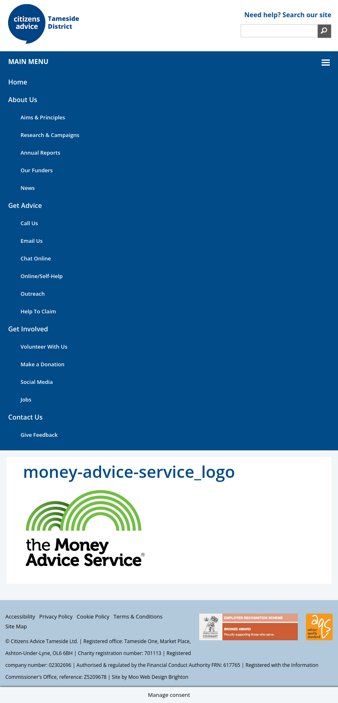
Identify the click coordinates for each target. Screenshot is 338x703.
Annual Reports (40, 152)
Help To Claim (38, 311)
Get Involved (28, 328)
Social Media (37, 382)
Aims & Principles (43, 117)
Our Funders (37, 170)
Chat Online (36, 258)
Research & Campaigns (50, 135)
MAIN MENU (28, 61)
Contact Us (25, 417)
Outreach (33, 293)
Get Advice (25, 205)
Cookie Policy (93, 616)
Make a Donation (42, 364)
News (28, 188)
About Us (22, 99)
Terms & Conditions (137, 616)
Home (17, 82)
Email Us (32, 240)
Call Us (29, 223)
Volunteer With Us (44, 346)
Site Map (16, 626)
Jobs (26, 399)
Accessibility (20, 616)
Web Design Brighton (164, 676)
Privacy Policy (56, 616)
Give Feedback (39, 434)
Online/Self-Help (42, 276)
